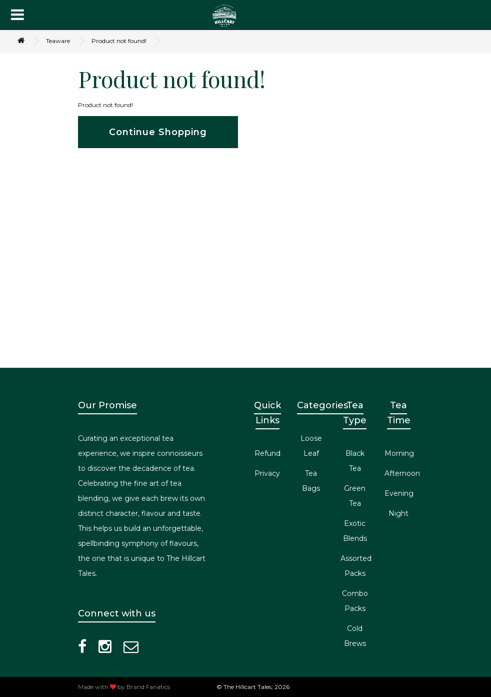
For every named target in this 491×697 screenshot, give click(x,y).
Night (398, 513)
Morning (399, 453)
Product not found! (119, 41)
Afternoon (402, 473)
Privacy (267, 473)
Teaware (58, 41)
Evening (399, 493)
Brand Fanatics (148, 686)
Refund (267, 453)
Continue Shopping (158, 132)
